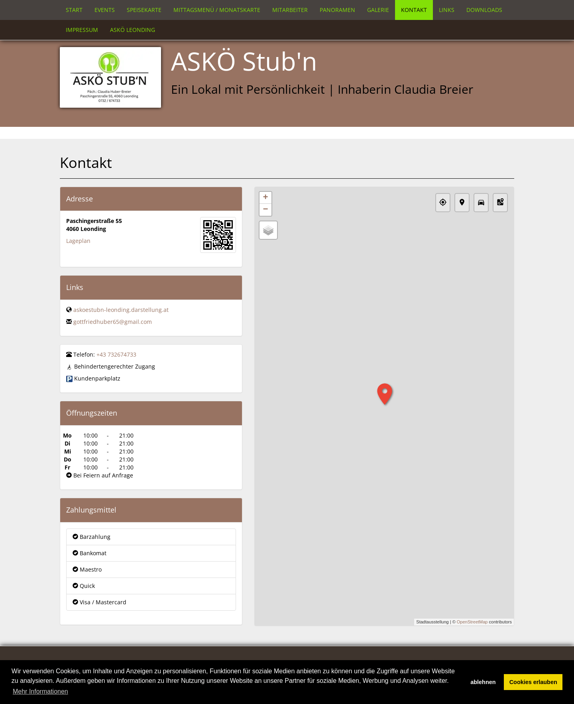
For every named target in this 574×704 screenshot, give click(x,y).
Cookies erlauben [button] (533, 682)
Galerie (378, 10)
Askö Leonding (132, 30)
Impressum (82, 30)
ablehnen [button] (482, 682)
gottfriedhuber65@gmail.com (112, 321)
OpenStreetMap (472, 621)
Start (74, 10)
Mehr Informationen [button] (40, 691)
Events (104, 10)
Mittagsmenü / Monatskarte (216, 10)
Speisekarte (144, 10)
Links (446, 10)
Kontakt (414, 10)
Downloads (484, 10)
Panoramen (337, 10)
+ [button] (265, 198)
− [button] (265, 210)
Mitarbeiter (290, 10)
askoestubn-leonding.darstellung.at (121, 310)
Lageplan (78, 241)
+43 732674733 (116, 354)
